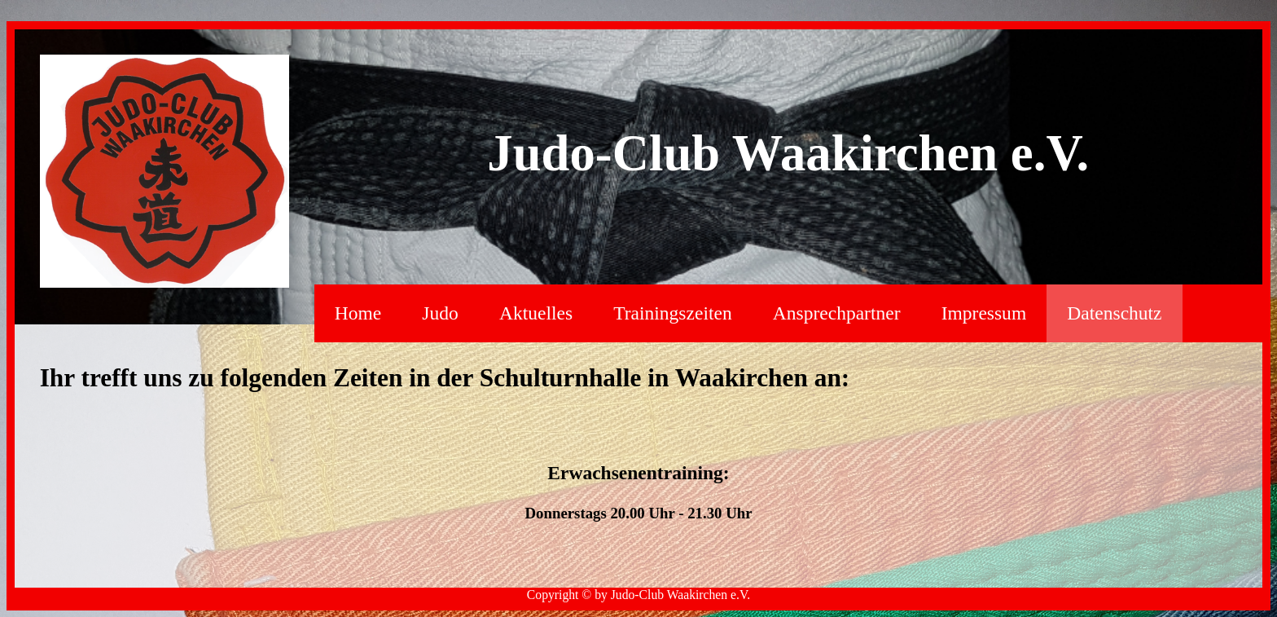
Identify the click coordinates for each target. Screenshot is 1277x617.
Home (358, 313)
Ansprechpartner (837, 313)
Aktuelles (536, 313)
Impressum (984, 313)
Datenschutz (1114, 313)
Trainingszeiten (672, 313)
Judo (440, 313)
